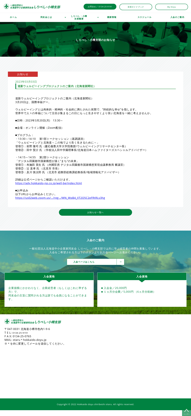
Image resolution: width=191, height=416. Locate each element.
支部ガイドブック (136, 7)
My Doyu (171, 7)
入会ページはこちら (98, 267)
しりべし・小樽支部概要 (79, 17)
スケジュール (145, 17)
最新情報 (111, 17)
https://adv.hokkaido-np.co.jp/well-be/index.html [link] (48, 183)
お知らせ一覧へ (95, 218)
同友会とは (46, 17)
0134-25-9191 (22, 338)
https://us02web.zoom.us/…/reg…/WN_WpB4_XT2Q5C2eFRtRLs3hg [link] (60, 198)
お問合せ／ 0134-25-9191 (100, 6)
